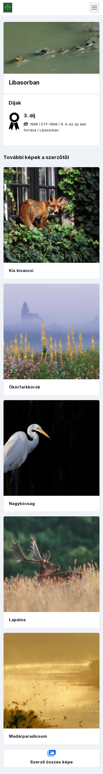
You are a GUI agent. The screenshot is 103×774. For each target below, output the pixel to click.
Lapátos (17, 619)
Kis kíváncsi (21, 270)
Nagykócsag (22, 503)
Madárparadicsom (28, 736)
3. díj (29, 115)
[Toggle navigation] (94, 7)
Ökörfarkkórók (24, 387)
